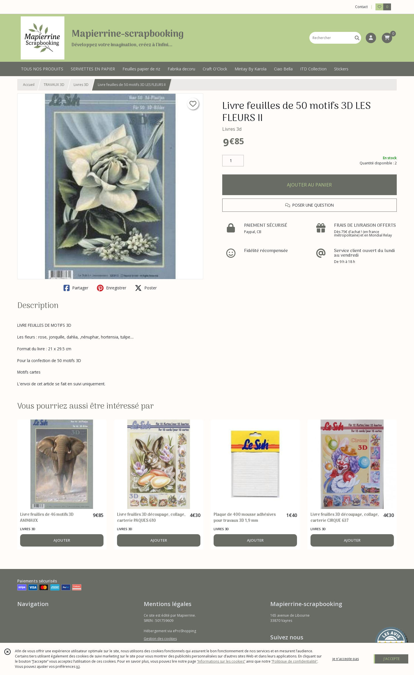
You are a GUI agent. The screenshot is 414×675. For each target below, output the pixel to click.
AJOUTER (61, 540)
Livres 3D (81, 84)
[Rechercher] (357, 37)
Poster (146, 287)
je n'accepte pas (345, 658)
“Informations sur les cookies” (221, 661)
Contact (361, 6)
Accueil (28, 84)
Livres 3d (231, 129)
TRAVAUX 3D (54, 84)
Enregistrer (111, 287)
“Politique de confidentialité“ (294, 661)
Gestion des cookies (160, 638)
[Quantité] (233, 160)
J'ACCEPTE (392, 658)
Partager (76, 287)
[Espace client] (371, 38)
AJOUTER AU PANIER (309, 185)
